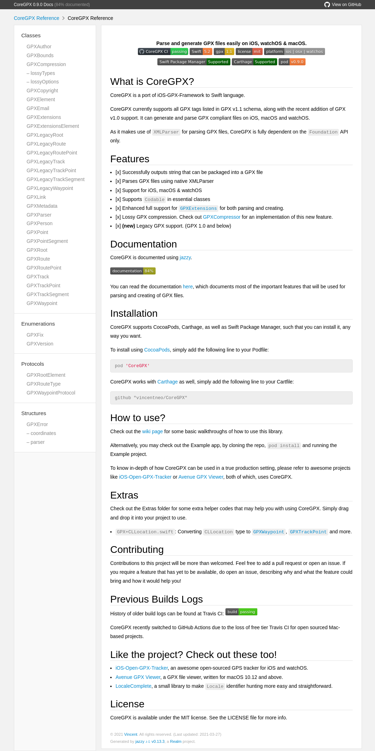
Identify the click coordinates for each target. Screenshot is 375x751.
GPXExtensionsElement (53, 126)
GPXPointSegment (47, 241)
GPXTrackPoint (43, 285)
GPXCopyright (42, 90)
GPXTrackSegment (48, 294)
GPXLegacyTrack (46, 161)
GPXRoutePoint (44, 268)
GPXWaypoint (42, 303)
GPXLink (36, 197)
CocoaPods (157, 350)
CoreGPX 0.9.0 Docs (33, 4)
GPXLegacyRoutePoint (52, 153)
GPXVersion (40, 344)
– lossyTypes (41, 73)
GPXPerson (39, 223)
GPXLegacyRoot (45, 135)
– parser (36, 442)
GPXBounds (40, 55)
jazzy (185, 257)
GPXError (37, 424)
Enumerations (38, 324)
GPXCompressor (222, 217)
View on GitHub (342, 4)
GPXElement (41, 99)
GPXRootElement (46, 375)
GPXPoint (37, 232)
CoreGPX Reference (36, 18)
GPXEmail (38, 108)
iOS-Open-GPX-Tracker (145, 479)
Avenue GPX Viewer (200, 479)
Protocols (32, 364)
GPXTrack (38, 276)
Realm (175, 743)
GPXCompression (46, 64)
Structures (33, 413)
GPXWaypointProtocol (51, 393)
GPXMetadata (42, 206)
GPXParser (39, 215)
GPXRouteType (44, 384)
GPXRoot (37, 250)
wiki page (152, 433)
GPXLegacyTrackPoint (51, 170)
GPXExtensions (44, 117)
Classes (31, 35)
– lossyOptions (43, 82)
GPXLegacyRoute (46, 144)
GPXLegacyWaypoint (50, 188)
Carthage (167, 383)
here (188, 286)
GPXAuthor (39, 46)
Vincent (130, 736)
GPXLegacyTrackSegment (56, 179)
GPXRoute (38, 259)
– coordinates (41, 433)
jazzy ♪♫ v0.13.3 (149, 743)
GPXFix (35, 335)
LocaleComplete (133, 688)
